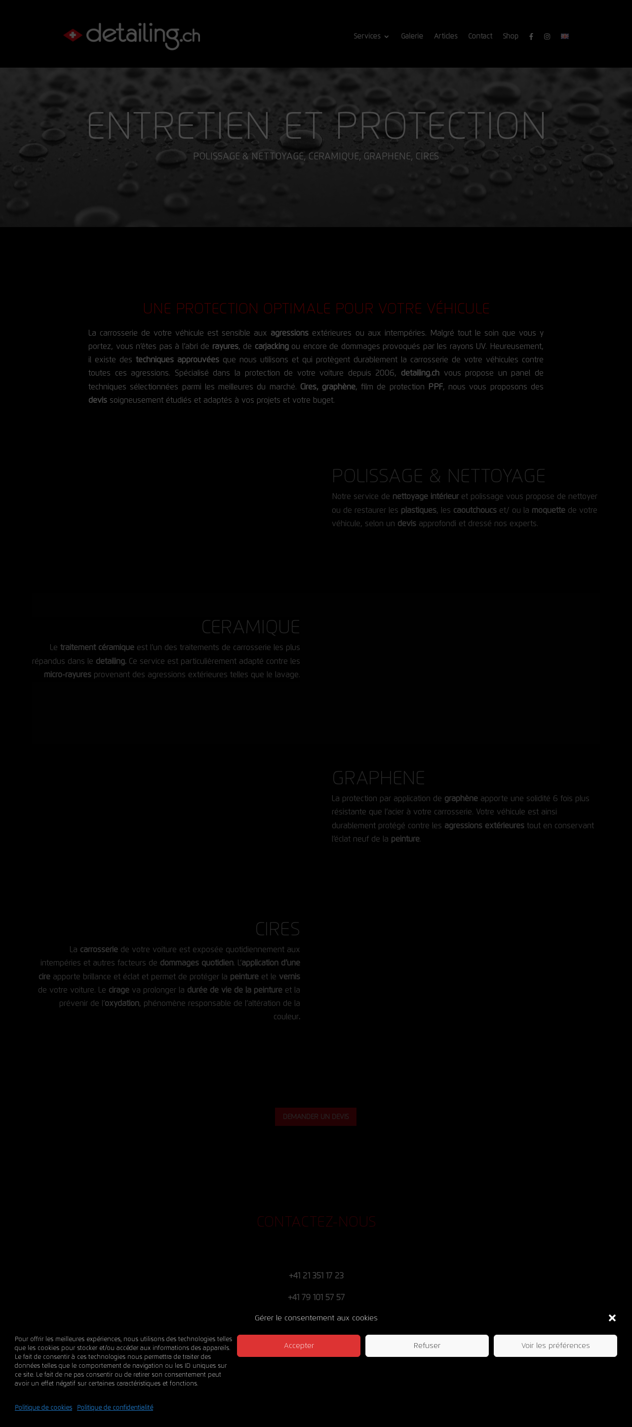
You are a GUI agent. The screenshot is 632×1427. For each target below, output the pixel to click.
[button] (612, 1318)
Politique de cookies (43, 1407)
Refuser (427, 1345)
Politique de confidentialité (115, 1407)
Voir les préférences (555, 1345)
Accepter (299, 1345)
